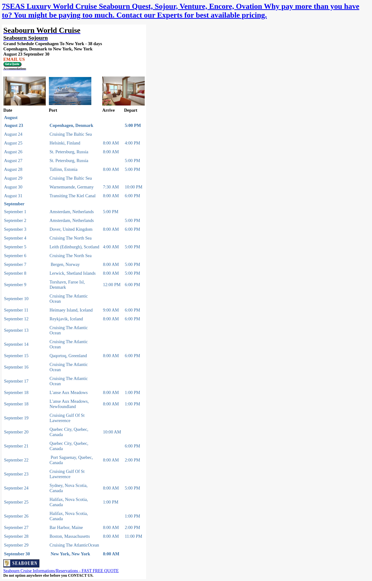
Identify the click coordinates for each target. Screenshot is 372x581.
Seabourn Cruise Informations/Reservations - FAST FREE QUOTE (61, 570)
